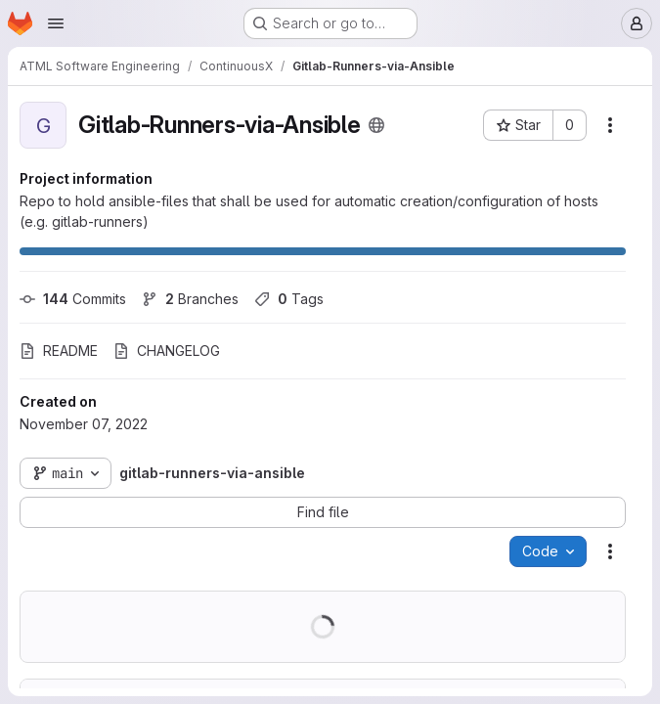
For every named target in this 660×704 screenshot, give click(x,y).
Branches (190, 298)
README (59, 350)
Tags (289, 298)
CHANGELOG (166, 350)
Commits (73, 298)
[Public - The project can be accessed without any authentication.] (376, 125)
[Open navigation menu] (55, 23)
